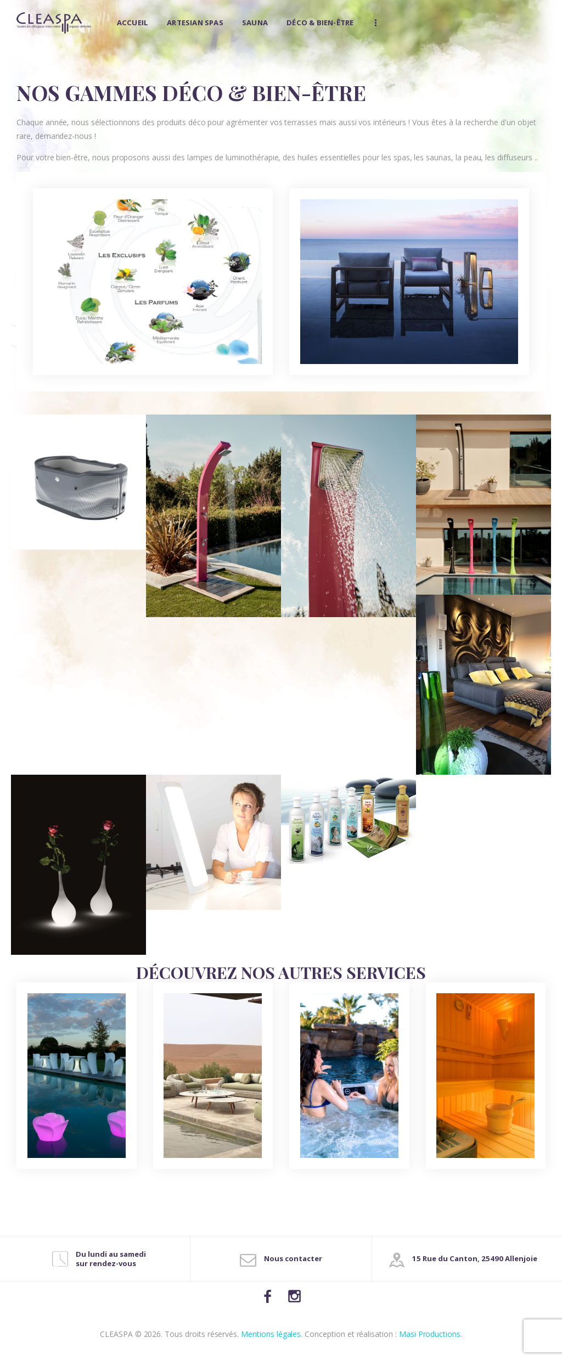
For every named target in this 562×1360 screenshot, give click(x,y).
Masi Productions (429, 1334)
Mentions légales (271, 1334)
